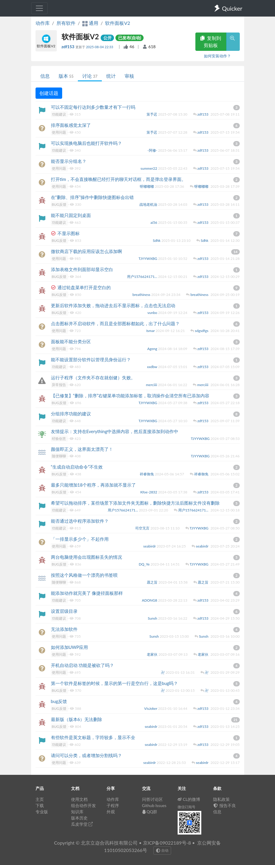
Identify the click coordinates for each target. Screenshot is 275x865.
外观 (111, 811)
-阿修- (152, 150)
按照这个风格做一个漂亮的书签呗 (84, 575)
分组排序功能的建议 (71, 413)
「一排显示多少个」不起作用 (80, 539)
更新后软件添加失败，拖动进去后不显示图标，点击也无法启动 (113, 305)
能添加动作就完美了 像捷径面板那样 (87, 593)
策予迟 (152, 114)
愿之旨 (152, 582)
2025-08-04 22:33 (100, 47)
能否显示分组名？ (68, 161)
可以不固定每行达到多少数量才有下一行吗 (93, 107)
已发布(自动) (129, 37)
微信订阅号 (186, 807)
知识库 (77, 811)
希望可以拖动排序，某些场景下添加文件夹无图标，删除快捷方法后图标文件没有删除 (135, 503)
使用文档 (79, 799)
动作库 (43, 23)
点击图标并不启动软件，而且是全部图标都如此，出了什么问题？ (115, 323)
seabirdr (150, 546)
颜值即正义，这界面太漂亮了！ (82, 449)
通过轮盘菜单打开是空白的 (84, 287)
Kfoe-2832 (149, 492)
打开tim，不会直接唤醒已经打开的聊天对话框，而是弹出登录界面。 (118, 179)
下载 (40, 805)
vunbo (152, 312)
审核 (129, 76)
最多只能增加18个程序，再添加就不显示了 (93, 484)
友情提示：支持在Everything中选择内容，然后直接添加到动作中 (114, 431)
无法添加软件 (64, 629)
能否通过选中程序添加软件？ (80, 521)
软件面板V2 (117, 23)
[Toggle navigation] (39, 8)
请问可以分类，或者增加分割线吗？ (86, 755)
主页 (40, 799)
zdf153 (68, 46)
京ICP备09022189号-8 (167, 842)
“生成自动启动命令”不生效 (77, 466)
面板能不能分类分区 (71, 341)
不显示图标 (68, 233)
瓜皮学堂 (82, 824)
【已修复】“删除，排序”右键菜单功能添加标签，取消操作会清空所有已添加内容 (130, 395)
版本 (66, 76)
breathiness (141, 294)
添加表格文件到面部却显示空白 (82, 269)
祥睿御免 (147, 474)
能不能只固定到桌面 (71, 215)
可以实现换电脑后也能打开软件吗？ (86, 143)
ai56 (154, 222)
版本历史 (79, 817)
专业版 (42, 811)
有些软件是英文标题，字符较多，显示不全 (93, 737)
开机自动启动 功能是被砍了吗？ (82, 665)
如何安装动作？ (217, 56)
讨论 (89, 76)
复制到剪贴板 (210, 41)
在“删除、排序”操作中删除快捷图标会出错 (92, 197)
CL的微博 (189, 799)
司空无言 (142, 528)
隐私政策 (221, 799)
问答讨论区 (152, 799)
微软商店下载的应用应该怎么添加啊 (86, 251)
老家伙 (152, 654)
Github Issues (154, 805)
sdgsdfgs (202, 330)
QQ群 (149, 811)
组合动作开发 (83, 805)
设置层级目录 (64, 611)
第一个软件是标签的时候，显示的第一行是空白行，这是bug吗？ (114, 683)
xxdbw (152, 367)
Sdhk (157, 240)
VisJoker (151, 708)
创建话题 (48, 93)
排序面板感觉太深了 (71, 125)
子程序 (113, 805)
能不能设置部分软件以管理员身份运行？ (91, 359)
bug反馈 (59, 701)
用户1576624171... (142, 276)
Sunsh (153, 618)
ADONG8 (150, 600)
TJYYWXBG (148, 258)
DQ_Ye (145, 564)
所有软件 (66, 23)
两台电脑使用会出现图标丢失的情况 (86, 557)
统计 (111, 76)
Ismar (150, 330)
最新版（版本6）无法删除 (76, 719)
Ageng (152, 348)
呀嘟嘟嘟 (147, 186)
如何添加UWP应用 (69, 647)
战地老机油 (148, 204)
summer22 (149, 168)
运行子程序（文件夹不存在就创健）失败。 (93, 377)
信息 (45, 76)
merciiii (152, 385)
